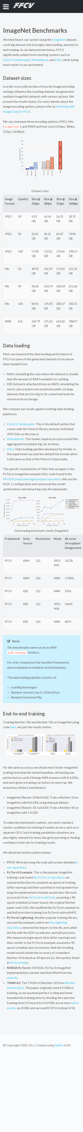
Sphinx (59, 1045)
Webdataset (39, 60)
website (12, 977)
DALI (58, 60)
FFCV (22, 6)
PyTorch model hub (42, 897)
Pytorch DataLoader (16, 60)
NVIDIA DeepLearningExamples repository (32, 479)
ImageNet (59, 39)
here (13, 727)
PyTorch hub (18, 962)
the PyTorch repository (49, 877)
